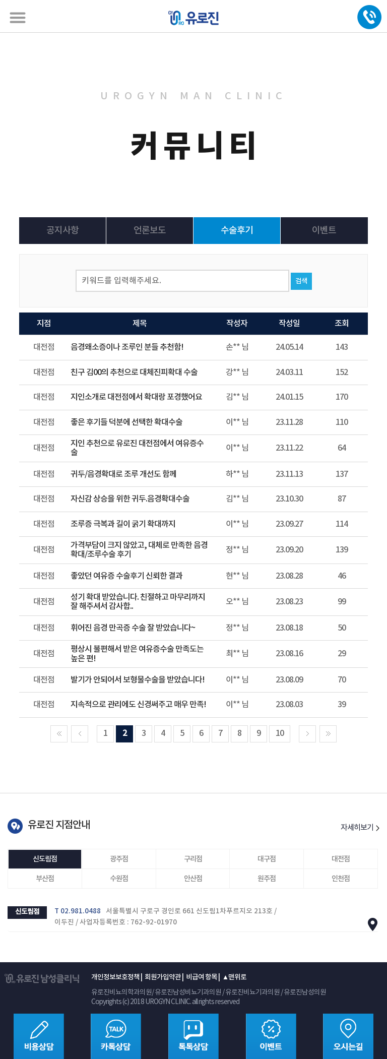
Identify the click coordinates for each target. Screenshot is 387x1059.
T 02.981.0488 (77, 911)
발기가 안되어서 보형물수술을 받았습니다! (138, 679)
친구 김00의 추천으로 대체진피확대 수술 (134, 372)
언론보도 (150, 230)
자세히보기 (360, 828)
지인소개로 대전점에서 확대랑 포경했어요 (136, 397)
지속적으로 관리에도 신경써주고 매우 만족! (138, 704)
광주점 (119, 859)
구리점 (193, 859)
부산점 (45, 879)
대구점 (266, 859)
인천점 (341, 879)
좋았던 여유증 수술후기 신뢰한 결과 (126, 576)
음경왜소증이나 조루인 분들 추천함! (127, 347)
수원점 (119, 879)
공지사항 (62, 230)
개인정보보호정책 (115, 977)
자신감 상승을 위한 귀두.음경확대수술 (130, 499)
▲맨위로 (234, 977)
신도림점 (45, 859)
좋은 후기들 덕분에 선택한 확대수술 (126, 422)
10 (280, 733)
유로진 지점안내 (59, 825)
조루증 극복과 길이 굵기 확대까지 (123, 524)
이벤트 (324, 230)
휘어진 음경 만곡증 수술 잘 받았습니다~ (133, 628)
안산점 (193, 879)
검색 (301, 281)
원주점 (266, 879)
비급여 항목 (201, 977)
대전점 (341, 859)
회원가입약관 (163, 977)
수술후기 (237, 230)
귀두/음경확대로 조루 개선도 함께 (123, 474)
